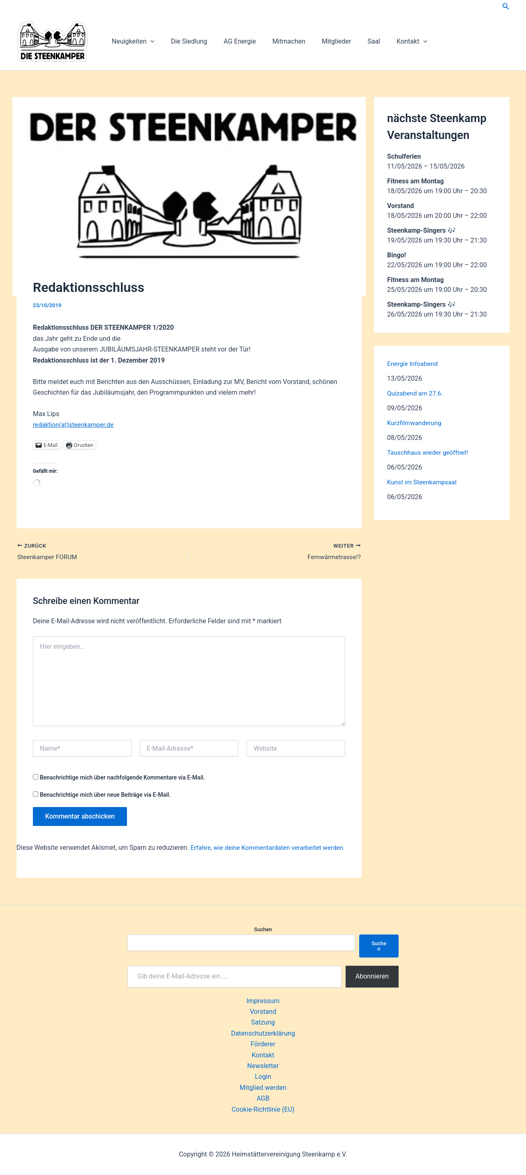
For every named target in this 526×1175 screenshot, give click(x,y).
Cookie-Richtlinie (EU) (262, 1109)
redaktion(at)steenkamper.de (75, 424)
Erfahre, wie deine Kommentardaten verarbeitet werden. (271, 848)
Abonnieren (372, 976)
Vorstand (263, 1012)
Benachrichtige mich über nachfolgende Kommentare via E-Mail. (122, 778)
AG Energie (231, 41)
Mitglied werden (263, 1088)
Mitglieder (321, 41)
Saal (355, 41)
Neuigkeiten (131, 41)
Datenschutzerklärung (263, 1033)
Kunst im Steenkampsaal (423, 482)
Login (263, 1077)
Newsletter (263, 1066)
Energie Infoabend (413, 364)
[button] (506, 6)
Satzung (263, 1023)
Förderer (263, 1044)
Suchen (263, 929)
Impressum (263, 1001)
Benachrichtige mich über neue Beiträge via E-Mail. (105, 795)
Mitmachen (277, 41)
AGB (262, 1099)
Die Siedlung (184, 41)
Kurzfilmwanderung (415, 423)
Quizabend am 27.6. (416, 393)
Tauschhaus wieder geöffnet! (429, 452)
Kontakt (390, 41)
